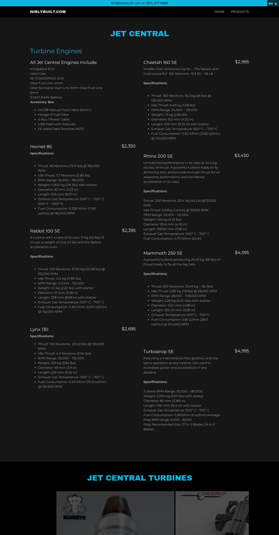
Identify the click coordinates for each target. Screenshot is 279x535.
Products (240, 12)
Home (219, 12)
